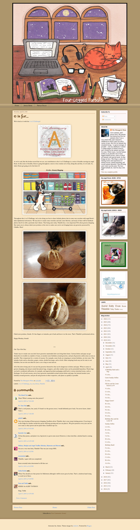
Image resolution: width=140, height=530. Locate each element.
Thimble (42, 384)
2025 (105, 322)
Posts (104, 116)
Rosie (37, 384)
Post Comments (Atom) (58, 513)
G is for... (108, 442)
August (107, 355)
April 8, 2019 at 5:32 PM (25, 451)
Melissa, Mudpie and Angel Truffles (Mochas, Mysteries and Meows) (39, 446)
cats (33, 384)
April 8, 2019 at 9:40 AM (26, 429)
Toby (112, 309)
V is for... (108, 388)
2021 (105, 334)
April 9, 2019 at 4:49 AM (26, 494)
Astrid (104, 306)
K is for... (108, 430)
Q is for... (108, 407)
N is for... (108, 416)
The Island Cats (23, 395)
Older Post (91, 507)
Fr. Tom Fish (22, 406)
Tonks (117, 309)
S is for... (108, 397)
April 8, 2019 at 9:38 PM (25, 479)
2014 (105, 489)
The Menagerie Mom (119, 130)
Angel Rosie (28, 105)
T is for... (108, 394)
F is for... (108, 448)
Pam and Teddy (23, 483)
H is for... (108, 439)
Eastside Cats (22, 433)
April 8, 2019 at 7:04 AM (26, 401)
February (108, 470)
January (108, 473)
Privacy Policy (42, 105)
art (31, 384)
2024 (105, 325)
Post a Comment (21, 498)
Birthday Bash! (110, 445)
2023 (105, 328)
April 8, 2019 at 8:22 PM (25, 466)
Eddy (111, 306)
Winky (121, 309)
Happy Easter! (109, 401)
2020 (105, 337)
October (108, 349)
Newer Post (18, 507)
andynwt (75, 526)
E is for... (108, 451)
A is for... (108, 463)
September (108, 352)
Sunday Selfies (109, 424)
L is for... (108, 427)
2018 (105, 477)
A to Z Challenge (34, 121)
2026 (105, 319)
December (108, 343)
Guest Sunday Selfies (111, 377)
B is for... (108, 460)
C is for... (108, 457)
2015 (105, 486)
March (107, 467)
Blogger (89, 526)
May (107, 364)
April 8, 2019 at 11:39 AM (26, 441)
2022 (105, 331)
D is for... (108, 454)
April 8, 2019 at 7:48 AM (26, 414)
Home (17, 105)
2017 (105, 480)
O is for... (108, 413)
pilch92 (20, 418)
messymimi (21, 456)
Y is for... (108, 374)
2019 (105, 340)
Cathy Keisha (22, 471)
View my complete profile (109, 172)
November (108, 346)
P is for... (108, 410)
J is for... (107, 433)
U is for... (108, 391)
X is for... (108, 380)
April (107, 367)
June (107, 361)
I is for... (107, 436)
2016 (105, 483)
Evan (118, 306)
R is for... (108, 404)
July (106, 358)
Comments (106, 119)
